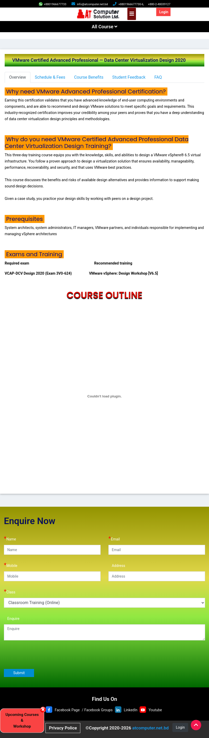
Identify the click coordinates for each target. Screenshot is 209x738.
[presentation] (43, 654)
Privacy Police (63, 727)
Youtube (155, 710)
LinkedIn (131, 710)
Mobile (10, 565)
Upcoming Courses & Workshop (22, 720)
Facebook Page (67, 710)
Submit (19, 673)
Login (163, 12)
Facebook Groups (98, 710)
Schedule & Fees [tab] (50, 77)
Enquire (11, 618)
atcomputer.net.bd (150, 727)
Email (114, 538)
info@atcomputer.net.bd (92, 4)
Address (116, 565)
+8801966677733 (53, 4)
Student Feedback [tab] (129, 77)
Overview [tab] (17, 77)
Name (10, 538)
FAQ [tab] (158, 77)
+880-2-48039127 (159, 4)
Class (9, 591)
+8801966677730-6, (131, 4)
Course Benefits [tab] (88, 77)
